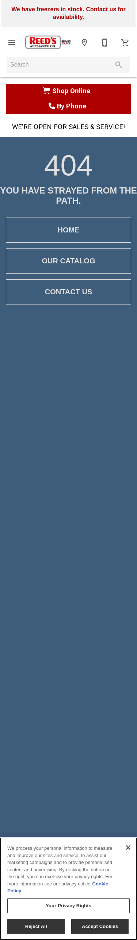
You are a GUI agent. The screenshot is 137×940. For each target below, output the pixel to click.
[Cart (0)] (125, 42)
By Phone (68, 106)
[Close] (128, 848)
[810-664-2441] (105, 42)
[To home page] (48, 42)
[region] (68, 888)
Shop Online (68, 91)
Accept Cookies (100, 926)
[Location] (84, 42)
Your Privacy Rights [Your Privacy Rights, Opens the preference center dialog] (68, 905)
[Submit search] (119, 64)
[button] (11, 42)
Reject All (36, 926)
